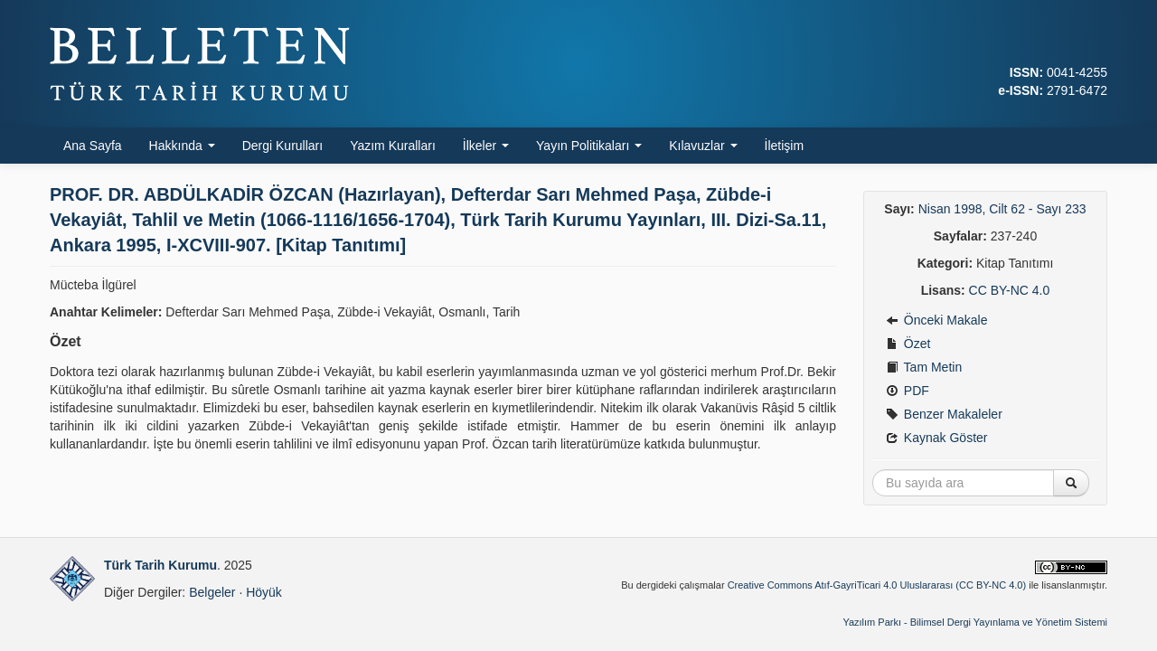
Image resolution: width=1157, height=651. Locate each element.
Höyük (264, 592)
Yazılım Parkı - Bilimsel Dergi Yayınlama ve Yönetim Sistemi (974, 622)
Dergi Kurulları (282, 145)
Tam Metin (924, 367)
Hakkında (182, 145)
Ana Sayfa (92, 145)
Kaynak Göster (937, 437)
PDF (907, 390)
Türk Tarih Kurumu (160, 565)
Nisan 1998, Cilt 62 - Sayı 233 (1002, 209)
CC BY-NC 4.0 (1009, 290)
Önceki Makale (936, 320)
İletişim (784, 145)
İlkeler (486, 145)
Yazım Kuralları (393, 145)
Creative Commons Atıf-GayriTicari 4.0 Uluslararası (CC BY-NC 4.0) (877, 585)
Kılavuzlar (703, 145)
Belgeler (212, 592)
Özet (908, 343)
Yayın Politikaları (589, 145)
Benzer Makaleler (944, 414)
